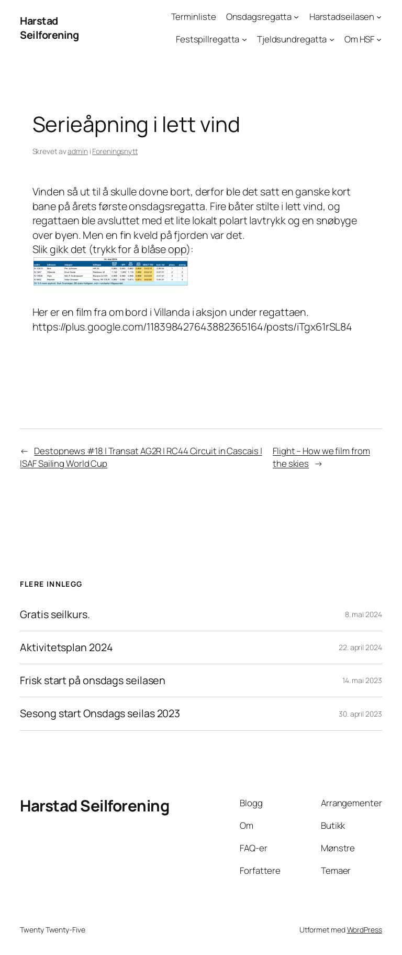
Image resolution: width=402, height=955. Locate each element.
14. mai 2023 (362, 680)
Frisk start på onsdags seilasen (92, 680)
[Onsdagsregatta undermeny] (296, 16)
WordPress (364, 930)
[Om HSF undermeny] (379, 39)
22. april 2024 (360, 647)
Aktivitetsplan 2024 (66, 647)
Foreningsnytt (115, 151)
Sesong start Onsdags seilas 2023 (100, 713)
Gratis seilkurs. (55, 614)
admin (78, 151)
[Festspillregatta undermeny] (244, 39)
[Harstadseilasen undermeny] (379, 16)
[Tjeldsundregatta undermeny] (331, 39)
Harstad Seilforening (49, 28)
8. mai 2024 (363, 614)
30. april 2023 (360, 714)
